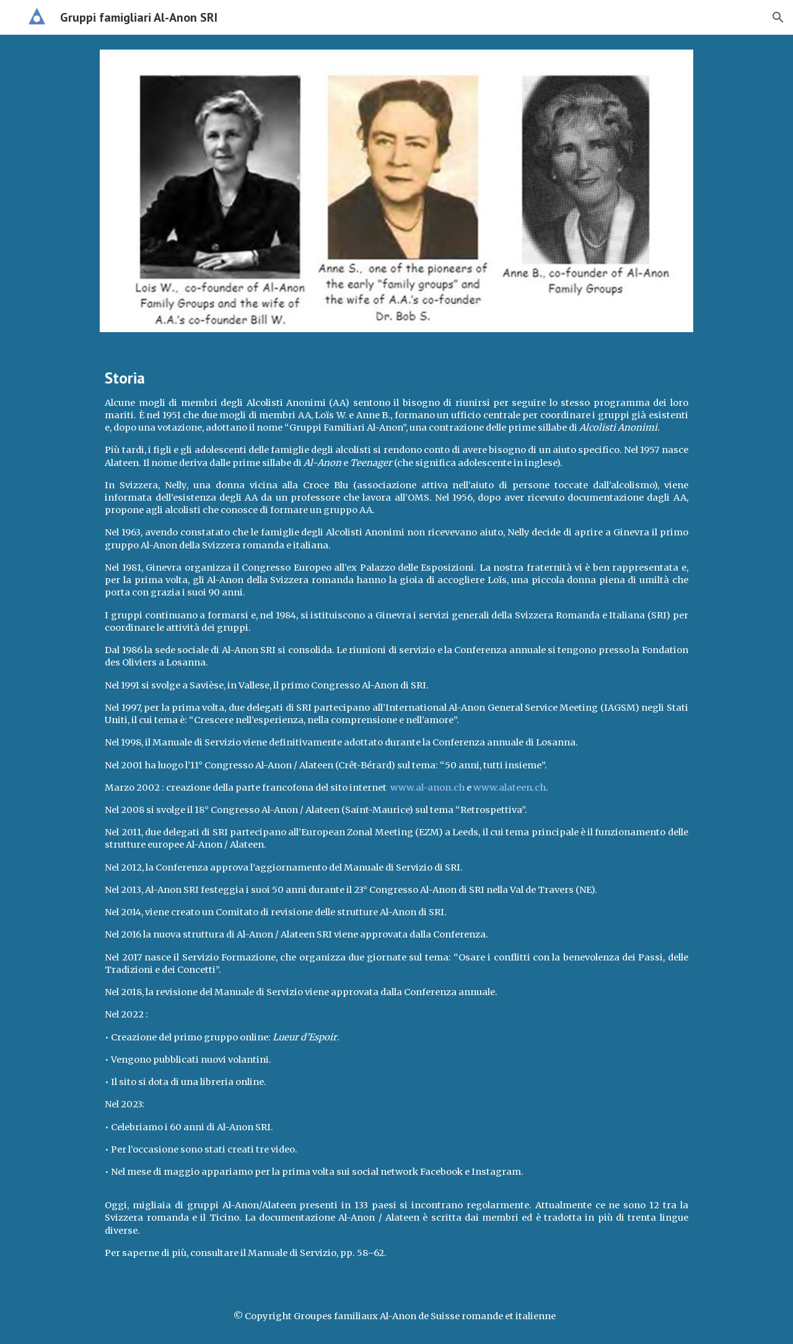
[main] (396, 818)
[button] (778, 17)
